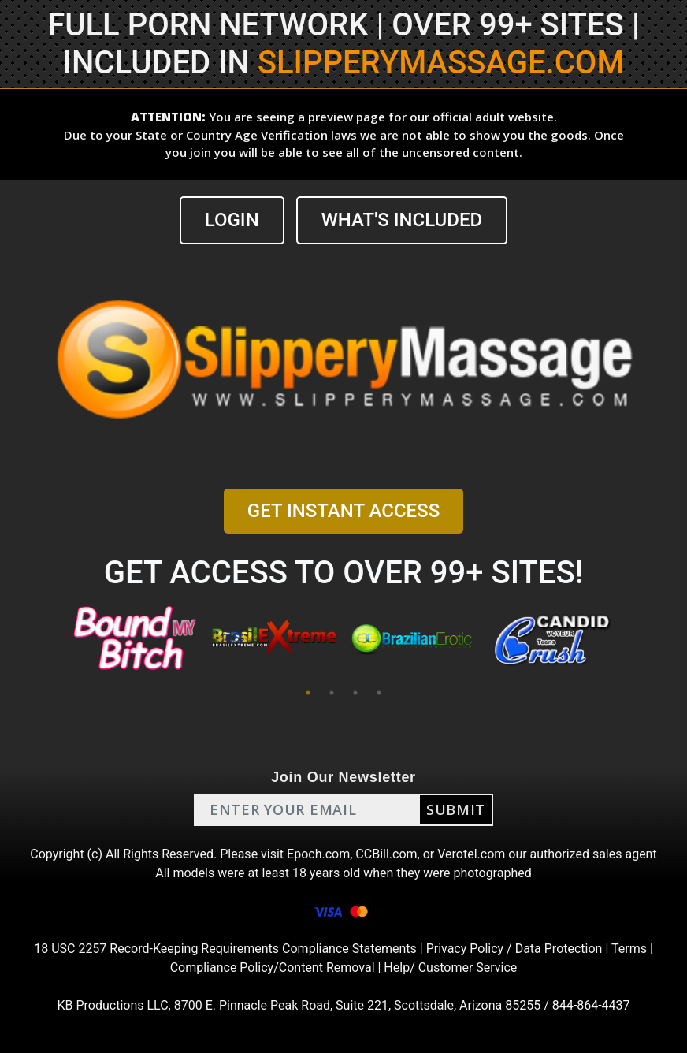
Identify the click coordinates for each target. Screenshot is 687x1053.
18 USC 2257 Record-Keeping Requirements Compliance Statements (225, 948)
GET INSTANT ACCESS (343, 511)
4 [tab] (379, 693)
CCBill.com (386, 853)
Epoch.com (318, 853)
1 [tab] (308, 693)
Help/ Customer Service (450, 967)
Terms (629, 948)
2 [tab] (332, 693)
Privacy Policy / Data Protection (514, 948)
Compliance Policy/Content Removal (272, 967)
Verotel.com (471, 853)
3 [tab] (355, 693)
